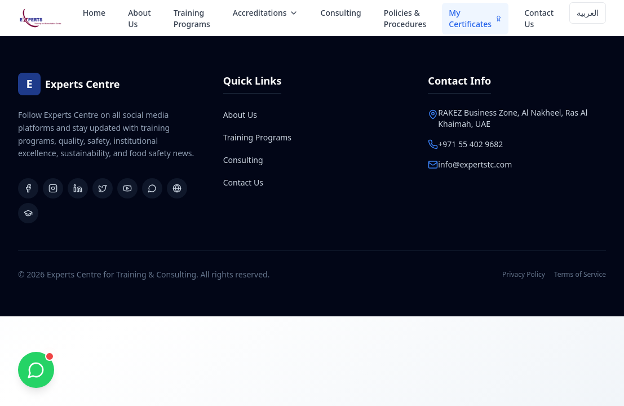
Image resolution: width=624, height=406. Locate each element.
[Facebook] (28, 188)
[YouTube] (127, 188)
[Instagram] (53, 188)
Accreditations (265, 12)
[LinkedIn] (78, 188)
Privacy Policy (523, 274)
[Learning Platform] (28, 213)
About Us (139, 18)
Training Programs (192, 18)
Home (94, 12)
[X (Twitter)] (102, 188)
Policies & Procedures (405, 18)
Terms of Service (580, 274)
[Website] (177, 188)
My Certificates (475, 18)
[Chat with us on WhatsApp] (36, 370)
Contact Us (539, 18)
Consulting (341, 12)
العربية (588, 12)
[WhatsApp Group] (152, 188)
